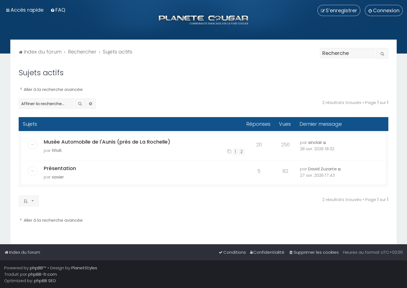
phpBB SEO (45, 281)
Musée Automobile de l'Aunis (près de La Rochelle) (107, 141)
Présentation (60, 168)
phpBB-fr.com (42, 274)
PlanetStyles (84, 268)
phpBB (36, 268)
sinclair (315, 142)
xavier (58, 177)
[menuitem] (58, 10)
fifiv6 (57, 150)
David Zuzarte (322, 169)
